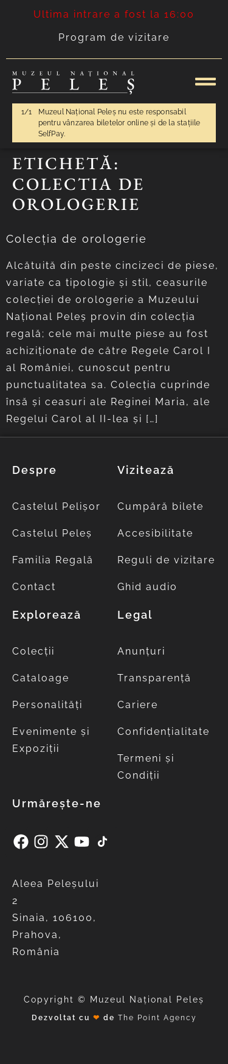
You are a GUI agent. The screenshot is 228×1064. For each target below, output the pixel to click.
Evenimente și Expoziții (51, 740)
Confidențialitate (163, 731)
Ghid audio (147, 587)
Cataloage (40, 678)
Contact (34, 587)
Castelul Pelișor (56, 506)
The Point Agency (157, 1018)
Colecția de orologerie (76, 238)
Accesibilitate (155, 533)
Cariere (137, 705)
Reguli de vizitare (166, 560)
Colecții (33, 651)
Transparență (154, 678)
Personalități (47, 705)
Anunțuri (141, 651)
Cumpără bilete (160, 506)
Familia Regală (53, 560)
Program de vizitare (114, 37)
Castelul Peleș (52, 533)
